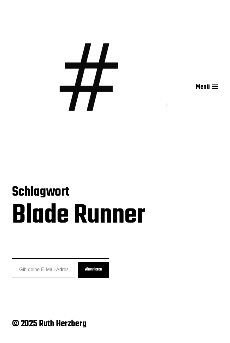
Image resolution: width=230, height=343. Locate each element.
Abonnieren (93, 269)
